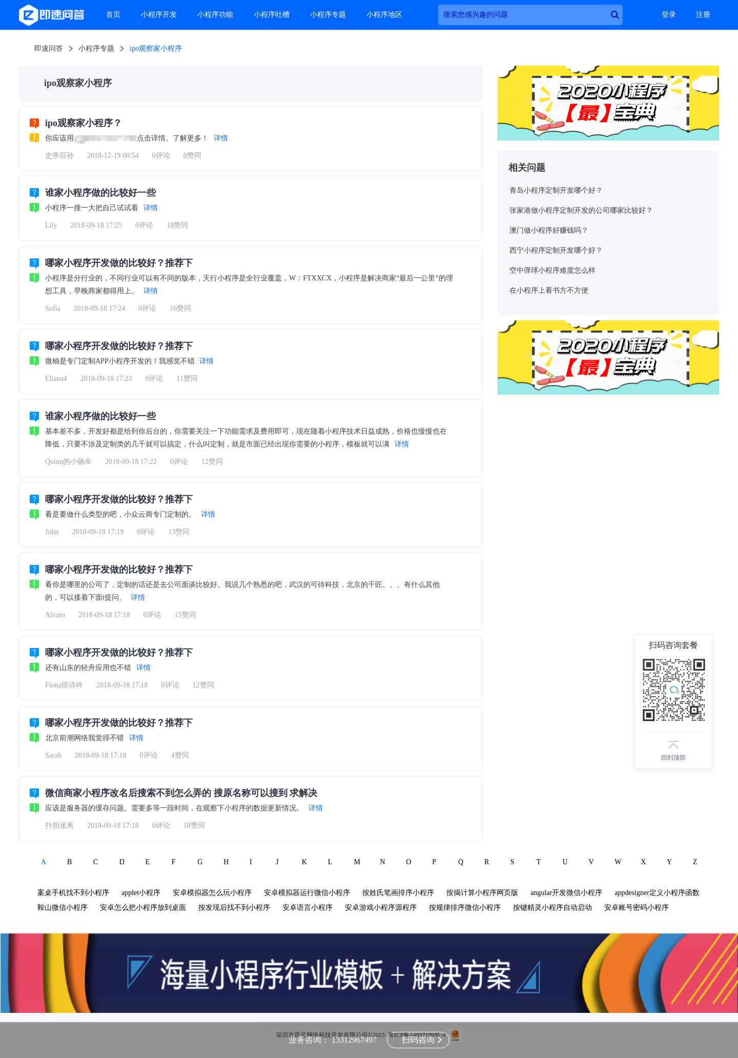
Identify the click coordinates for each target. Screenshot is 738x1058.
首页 (113, 14)
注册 (703, 14)
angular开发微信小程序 (566, 893)
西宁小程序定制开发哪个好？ (556, 250)
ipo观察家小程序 (156, 48)
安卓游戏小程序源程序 (381, 907)
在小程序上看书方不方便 (548, 290)
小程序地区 (384, 14)
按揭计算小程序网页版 (482, 893)
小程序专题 (328, 14)
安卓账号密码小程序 (636, 907)
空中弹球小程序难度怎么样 (552, 270)
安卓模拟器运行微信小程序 (307, 893)
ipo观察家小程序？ (83, 123)
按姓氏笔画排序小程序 (398, 893)
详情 (221, 138)
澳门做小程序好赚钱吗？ (548, 230)
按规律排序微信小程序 (465, 907)
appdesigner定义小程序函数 (657, 893)
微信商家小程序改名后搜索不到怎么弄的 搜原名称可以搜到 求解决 (181, 793)
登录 (669, 14)
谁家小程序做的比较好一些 (100, 193)
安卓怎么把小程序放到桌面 (143, 907)
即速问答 (48, 48)
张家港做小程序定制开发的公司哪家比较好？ (581, 210)
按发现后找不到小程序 (234, 907)
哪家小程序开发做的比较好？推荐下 (119, 263)
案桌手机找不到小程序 (73, 893)
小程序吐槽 (272, 14)
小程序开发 (159, 14)
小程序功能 (215, 14)
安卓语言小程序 (307, 907)
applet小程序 (140, 893)
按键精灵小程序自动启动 (552, 907)
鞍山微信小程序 (62, 907)
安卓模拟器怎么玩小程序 (212, 893)
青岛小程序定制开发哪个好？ (556, 190)
